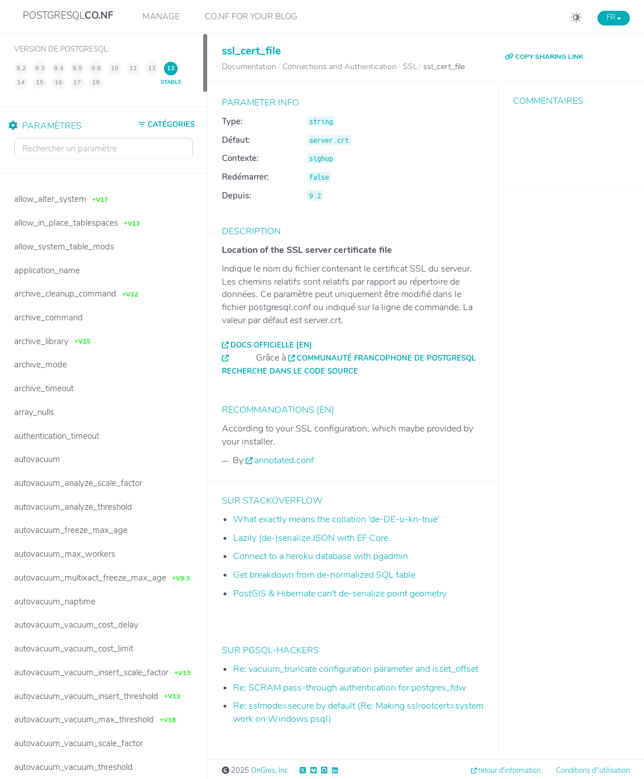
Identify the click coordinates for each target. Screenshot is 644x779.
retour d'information (509, 770)
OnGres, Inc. (270, 770)
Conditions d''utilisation (593, 770)
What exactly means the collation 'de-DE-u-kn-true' (336, 519)
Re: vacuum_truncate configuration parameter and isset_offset (355, 669)
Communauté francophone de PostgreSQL (386, 358)
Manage (161, 16)
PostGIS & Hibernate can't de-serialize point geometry (340, 593)
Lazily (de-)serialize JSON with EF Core (310, 538)
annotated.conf (284, 460)
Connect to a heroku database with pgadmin (320, 556)
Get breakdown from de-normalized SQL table (324, 575)
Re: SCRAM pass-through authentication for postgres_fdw (349, 687)
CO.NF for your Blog (251, 16)
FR (614, 17)
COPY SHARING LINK (544, 56)
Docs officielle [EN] (271, 345)
